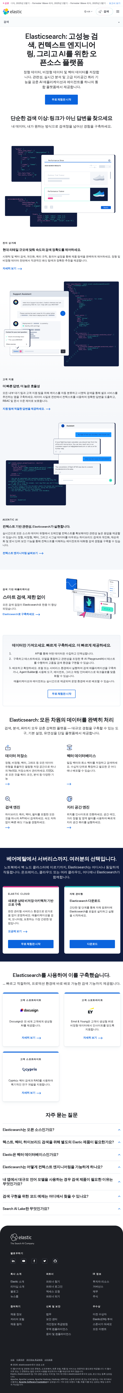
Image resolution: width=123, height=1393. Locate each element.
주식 (95, 1295)
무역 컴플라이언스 (57, 1328)
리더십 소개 (17, 1285)
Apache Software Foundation (33, 1381)
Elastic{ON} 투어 (102, 1318)
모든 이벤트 (100, 1328)
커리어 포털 (17, 1318)
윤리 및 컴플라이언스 (58, 1333)
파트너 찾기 (53, 1280)
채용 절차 (16, 1323)
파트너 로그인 (54, 1285)
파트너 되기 (53, 1295)
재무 (95, 1290)
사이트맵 (48, 1359)
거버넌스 (98, 1285)
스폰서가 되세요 (102, 1323)
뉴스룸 (14, 1295)
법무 (48, 1313)
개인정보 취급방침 (57, 1323)
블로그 (14, 1290)
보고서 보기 (114, 3)
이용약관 (20, 1359)
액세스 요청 (53, 1290)
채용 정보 (16, 1313)
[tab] (61, 256)
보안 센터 (51, 1318)
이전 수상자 (100, 1313)
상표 (12, 1359)
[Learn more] (30, 784)
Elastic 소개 (17, 1280)
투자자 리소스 (101, 1280)
